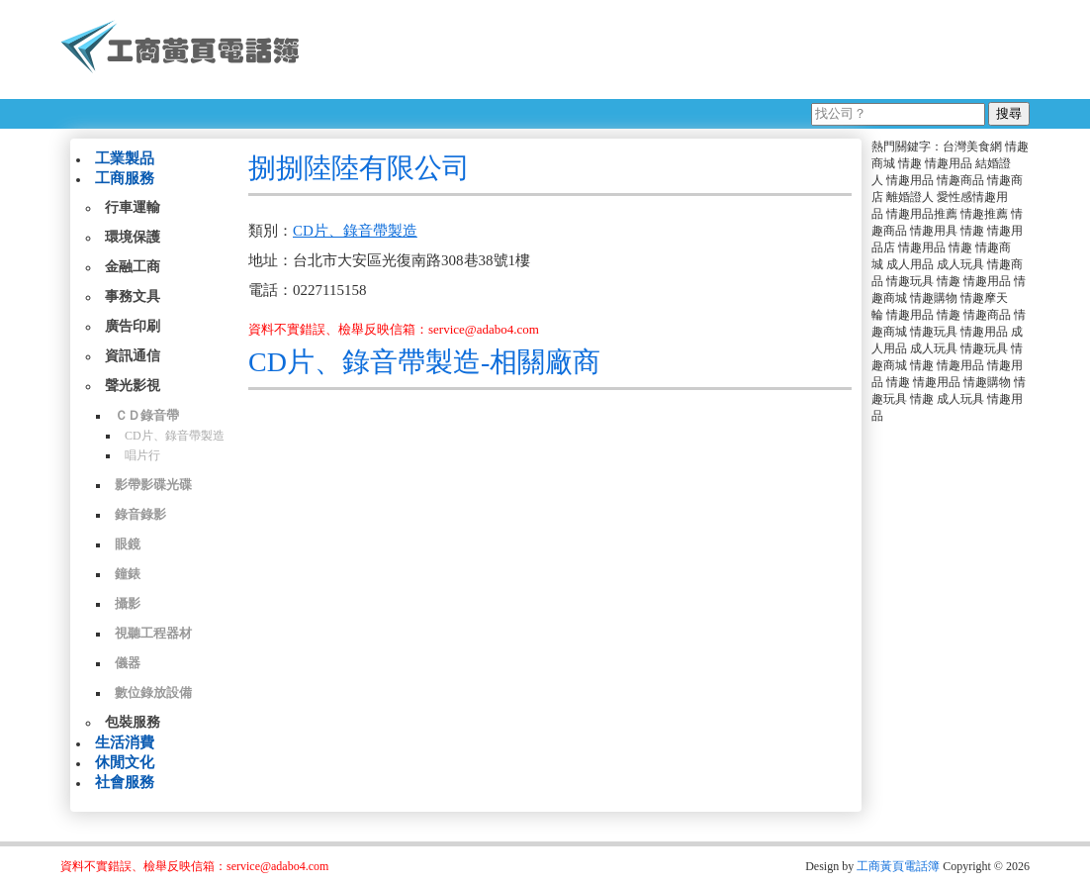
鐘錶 (127, 573)
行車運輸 (132, 207)
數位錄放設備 (153, 692)
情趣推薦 (984, 214)
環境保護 (132, 237)
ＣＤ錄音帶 (147, 415)
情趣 (910, 163)
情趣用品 (948, 163)
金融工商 (132, 266)
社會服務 (124, 782)
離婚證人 (910, 197)
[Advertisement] (673, 49)
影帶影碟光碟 (153, 484)
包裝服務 (132, 722)
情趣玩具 (910, 281)
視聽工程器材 (153, 633)
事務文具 (132, 296)
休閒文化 (124, 762)
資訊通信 (132, 355)
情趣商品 (960, 180)
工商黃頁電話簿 (898, 866)
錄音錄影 (140, 514)
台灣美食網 (972, 146)
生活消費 (124, 742)
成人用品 (910, 264)
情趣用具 (933, 231)
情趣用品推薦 (921, 214)
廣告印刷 (132, 326)
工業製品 (124, 158)
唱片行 (142, 455)
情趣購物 (933, 298)
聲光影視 (132, 385)
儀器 (127, 662)
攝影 (127, 603)
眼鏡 (127, 544)
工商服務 (124, 178)
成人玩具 (960, 264)
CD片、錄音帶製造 (175, 436)
